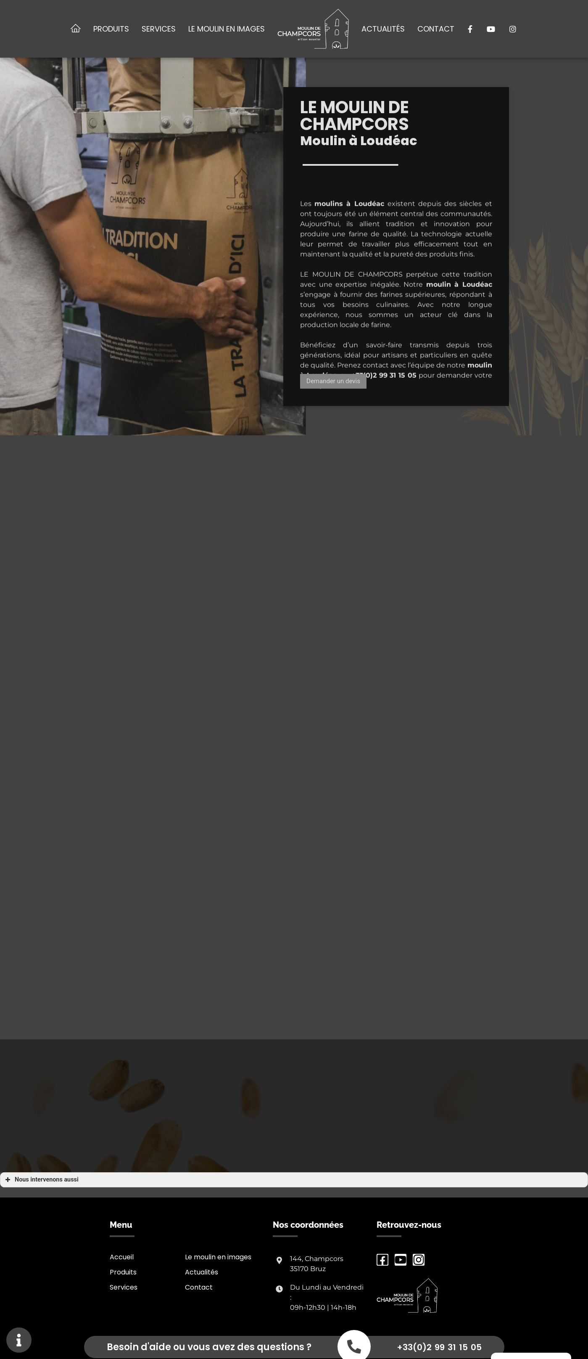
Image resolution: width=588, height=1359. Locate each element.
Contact (435, 29)
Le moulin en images (226, 29)
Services (159, 29)
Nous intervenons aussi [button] (41, 1180)
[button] (333, 381)
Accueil (122, 1257)
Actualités (383, 29)
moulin (438, 317)
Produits (111, 29)
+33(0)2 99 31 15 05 (439, 1347)
